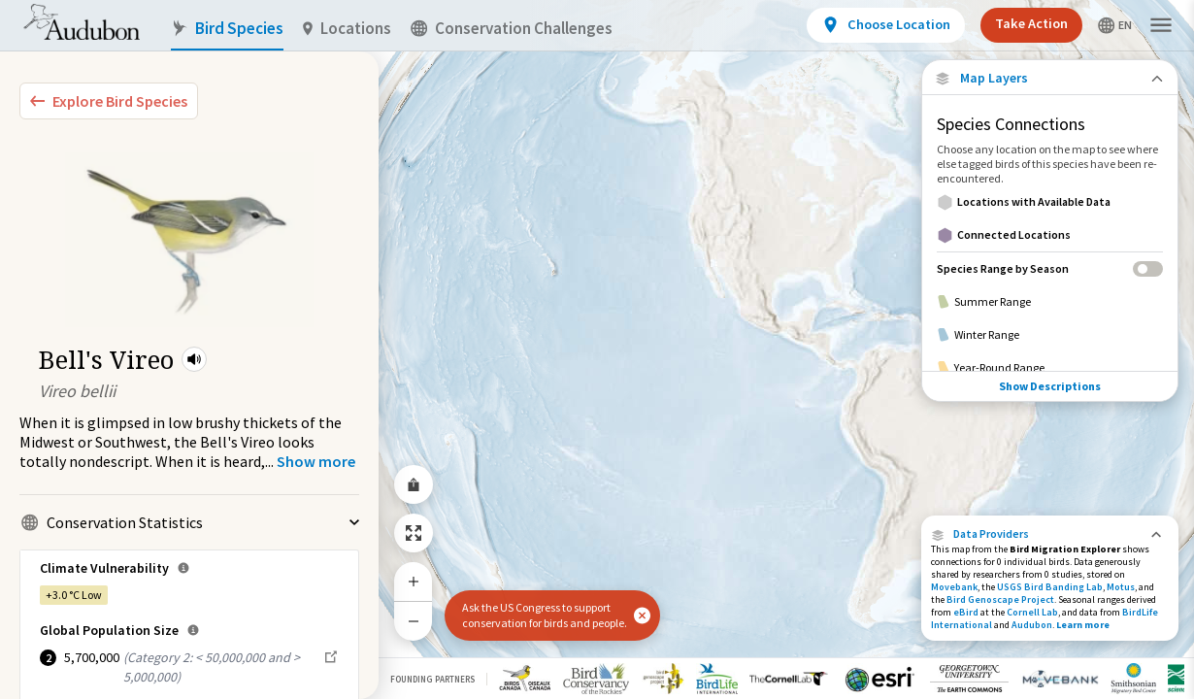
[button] (194, 359)
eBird (965, 612)
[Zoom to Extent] (413, 533)
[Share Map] (413, 484)
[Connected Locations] (1050, 234)
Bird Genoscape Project (1000, 599)
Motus (1121, 587)
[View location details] (886, 25)
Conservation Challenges (512, 28)
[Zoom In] (413, 581)
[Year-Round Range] (1050, 367)
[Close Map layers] (1050, 78)
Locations (347, 28)
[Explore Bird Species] (108, 101)
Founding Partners (432, 679)
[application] (597, 349)
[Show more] (316, 461)
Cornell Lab (1032, 612)
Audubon (1032, 624)
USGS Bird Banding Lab (1050, 587)
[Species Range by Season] (1050, 268)
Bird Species (227, 28)
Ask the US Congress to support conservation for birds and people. (544, 615)
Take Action (1031, 23)
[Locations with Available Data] (1050, 201)
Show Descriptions (1050, 386)
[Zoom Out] (413, 621)
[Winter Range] (1050, 334)
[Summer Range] (1050, 301)
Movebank (954, 587)
